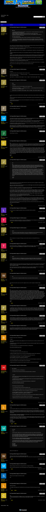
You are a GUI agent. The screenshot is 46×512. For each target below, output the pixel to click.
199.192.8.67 (2, 412)
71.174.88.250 (3, 215)
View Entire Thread (42, 24)
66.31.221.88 (2, 34)
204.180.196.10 (3, 433)
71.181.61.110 (3, 225)
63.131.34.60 (2, 372)
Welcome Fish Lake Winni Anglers (6, 19)
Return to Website (3, 15)
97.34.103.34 (2, 342)
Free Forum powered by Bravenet (23, 508)
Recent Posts (3, 16)
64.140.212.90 (3, 280)
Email (12, 66)
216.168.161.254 (3, 123)
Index (7, 15)
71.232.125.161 (3, 138)
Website (15, 423)
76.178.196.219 (3, 76)
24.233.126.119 (3, 148)
